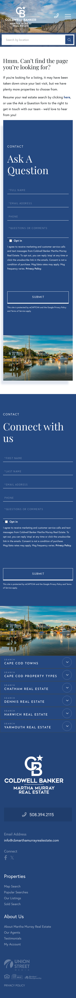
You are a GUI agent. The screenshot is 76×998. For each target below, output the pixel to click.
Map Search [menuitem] (12, 886)
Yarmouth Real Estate (27, 727)
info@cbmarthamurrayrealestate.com (31, 840)
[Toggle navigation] (68, 16)
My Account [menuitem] (12, 944)
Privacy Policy (33, 268)
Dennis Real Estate (24, 702)
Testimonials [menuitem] (12, 938)
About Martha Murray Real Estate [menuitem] (27, 926)
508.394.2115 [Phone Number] (41, 814)
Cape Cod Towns (21, 663)
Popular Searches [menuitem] (16, 892)
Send (38, 297)
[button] (69, 39)
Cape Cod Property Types (30, 676)
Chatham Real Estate (26, 689)
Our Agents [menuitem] (12, 932)
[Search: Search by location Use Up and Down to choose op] (38, 39)
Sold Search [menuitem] (12, 904)
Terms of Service (18, 311)
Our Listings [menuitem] (12, 898)
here (67, 97)
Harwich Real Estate (26, 714)
